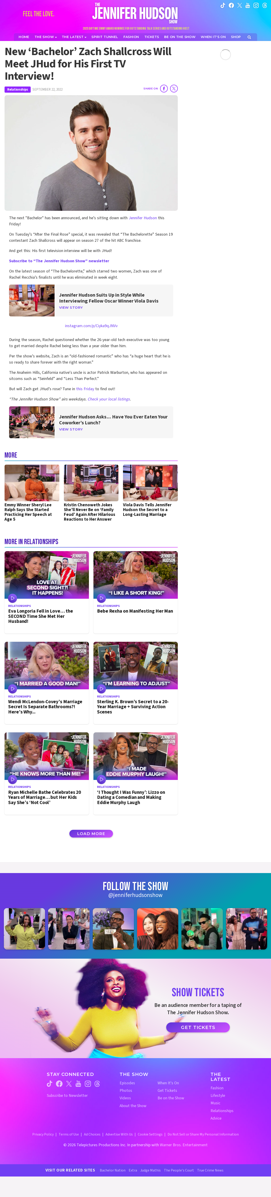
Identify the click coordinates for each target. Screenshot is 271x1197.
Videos (125, 1098)
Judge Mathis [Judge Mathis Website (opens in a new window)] (150, 1170)
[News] (74, 37)
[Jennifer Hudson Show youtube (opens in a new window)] (247, 5)
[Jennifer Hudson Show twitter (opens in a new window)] (239, 5)
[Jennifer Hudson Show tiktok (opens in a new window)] (223, 5)
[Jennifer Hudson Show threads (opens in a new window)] (97, 1084)
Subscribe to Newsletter (67, 1095)
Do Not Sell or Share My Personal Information (203, 1134)
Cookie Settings (150, 1134)
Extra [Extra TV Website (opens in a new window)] (133, 1170)
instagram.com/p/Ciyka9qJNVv (91, 326)
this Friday (85, 389)
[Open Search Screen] (249, 37)
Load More (91, 833)
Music (215, 1103)
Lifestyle (218, 1095)
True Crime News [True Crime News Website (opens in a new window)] (210, 1170)
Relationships (17, 89)
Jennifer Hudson (143, 218)
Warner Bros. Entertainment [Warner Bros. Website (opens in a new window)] (184, 1145)
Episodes (127, 1083)
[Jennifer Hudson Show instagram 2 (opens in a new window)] (68, 928)
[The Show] (46, 37)
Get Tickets (198, 1027)
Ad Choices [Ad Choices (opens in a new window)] (92, 1134)
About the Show (133, 1105)
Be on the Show (171, 1098)
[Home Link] (135, 13)
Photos (126, 1090)
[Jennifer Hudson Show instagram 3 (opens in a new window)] (113, 928)
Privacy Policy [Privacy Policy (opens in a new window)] (43, 1134)
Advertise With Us (119, 1134)
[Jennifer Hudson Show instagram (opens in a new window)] (256, 5)
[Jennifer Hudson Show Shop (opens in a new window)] (236, 37)
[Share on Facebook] (164, 88)
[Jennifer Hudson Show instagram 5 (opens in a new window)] (202, 928)
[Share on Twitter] (174, 88)
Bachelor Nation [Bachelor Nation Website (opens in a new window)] (112, 1170)
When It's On (168, 1083)
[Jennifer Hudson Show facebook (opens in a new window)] (231, 5)
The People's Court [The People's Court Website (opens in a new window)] (179, 1170)
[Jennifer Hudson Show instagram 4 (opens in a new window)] (157, 928)
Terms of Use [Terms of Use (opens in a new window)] (69, 1134)
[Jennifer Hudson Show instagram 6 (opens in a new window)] (246, 928)
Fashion (217, 1088)
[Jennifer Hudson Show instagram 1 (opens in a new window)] (24, 928)
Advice (216, 1118)
